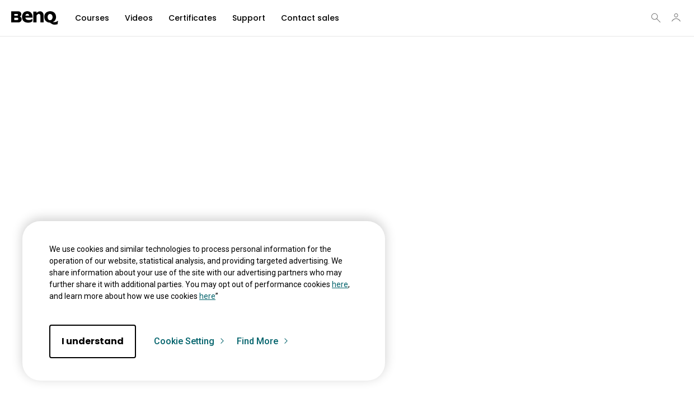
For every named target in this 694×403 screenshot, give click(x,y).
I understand (93, 341)
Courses (92, 18)
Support (248, 18)
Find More (263, 341)
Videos (139, 18)
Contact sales (310, 18)
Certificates (192, 18)
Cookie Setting (190, 341)
